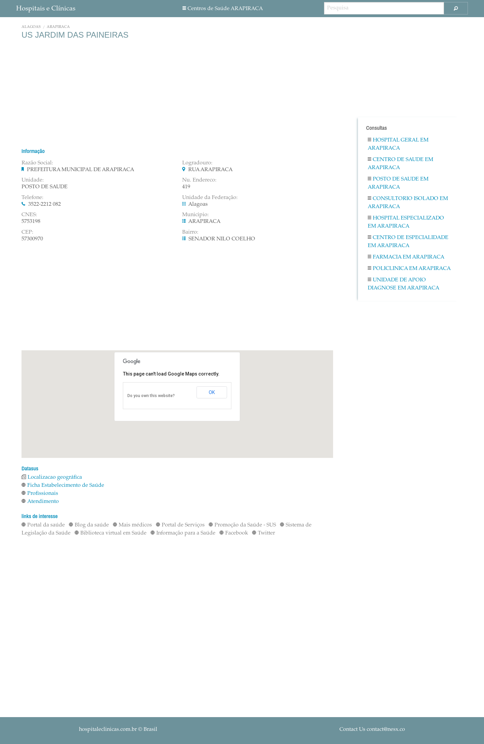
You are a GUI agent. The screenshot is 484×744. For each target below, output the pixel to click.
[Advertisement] (177, 93)
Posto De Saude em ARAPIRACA (398, 183)
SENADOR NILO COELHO (222, 239)
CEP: (27, 232)
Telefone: (32, 197)
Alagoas (31, 27)
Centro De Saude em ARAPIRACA (400, 163)
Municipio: (195, 215)
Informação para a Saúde (183, 533)
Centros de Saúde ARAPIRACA (223, 8)
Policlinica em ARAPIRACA (409, 268)
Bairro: (190, 232)
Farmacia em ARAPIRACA (406, 257)
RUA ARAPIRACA (210, 169)
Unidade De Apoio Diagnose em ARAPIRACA (403, 284)
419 (186, 187)
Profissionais (40, 493)
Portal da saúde (43, 525)
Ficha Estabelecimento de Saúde (63, 485)
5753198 (31, 221)
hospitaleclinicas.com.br (108, 729)
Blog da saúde (89, 525)
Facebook (233, 533)
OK (212, 392)
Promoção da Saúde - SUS (242, 525)
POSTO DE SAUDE (45, 187)
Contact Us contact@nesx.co (372, 729)
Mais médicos (132, 525)
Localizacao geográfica (52, 477)
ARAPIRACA (58, 27)
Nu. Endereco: (199, 180)
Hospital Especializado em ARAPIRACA (406, 222)
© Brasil (118, 729)
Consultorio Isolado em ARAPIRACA (408, 202)
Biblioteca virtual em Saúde (111, 533)
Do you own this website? (151, 395)
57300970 (32, 239)
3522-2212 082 (44, 204)
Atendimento (40, 501)
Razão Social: (37, 163)
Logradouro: (197, 163)
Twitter (263, 533)
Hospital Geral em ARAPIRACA (398, 144)
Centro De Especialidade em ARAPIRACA (408, 241)
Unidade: (33, 180)
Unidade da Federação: (210, 197)
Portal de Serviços (180, 525)
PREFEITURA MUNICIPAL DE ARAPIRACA (80, 169)
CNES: (29, 215)
